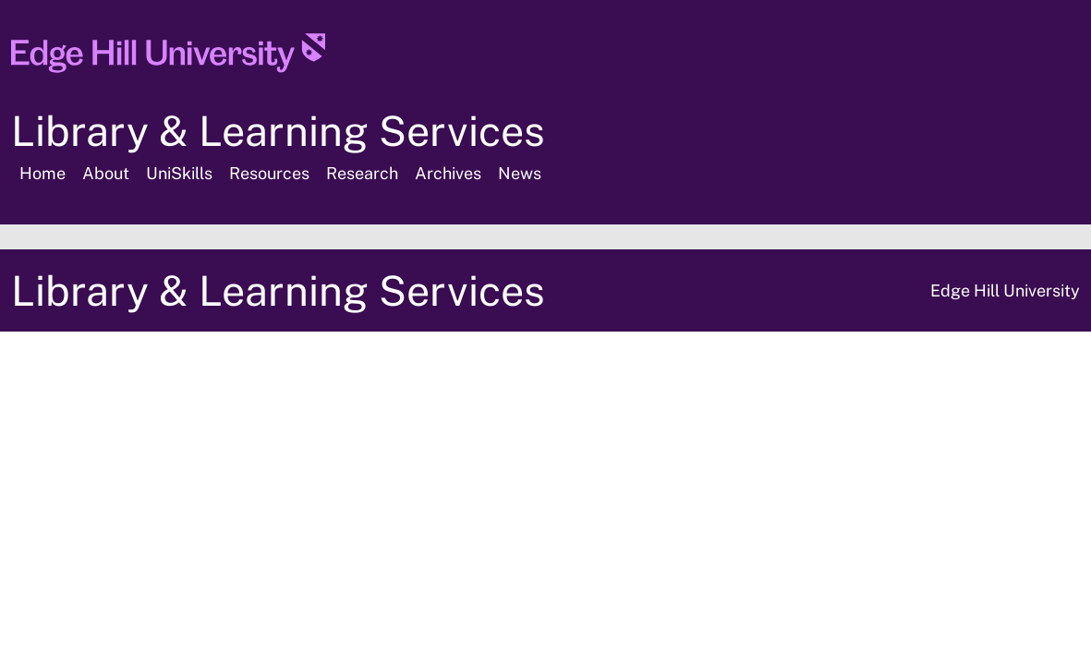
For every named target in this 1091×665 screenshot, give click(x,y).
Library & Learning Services (278, 130)
